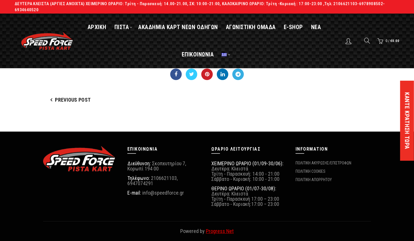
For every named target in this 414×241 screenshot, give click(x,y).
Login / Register (349, 41)
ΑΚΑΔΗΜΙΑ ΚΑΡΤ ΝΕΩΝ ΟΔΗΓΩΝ (182, 27)
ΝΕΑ (320, 27)
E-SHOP (296, 27)
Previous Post (73, 100)
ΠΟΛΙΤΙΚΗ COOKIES (310, 171)
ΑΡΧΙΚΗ (100, 27)
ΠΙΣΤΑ (125, 27)
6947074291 (140, 183)
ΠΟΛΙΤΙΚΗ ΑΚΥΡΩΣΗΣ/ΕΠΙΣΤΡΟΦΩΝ (323, 163)
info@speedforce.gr (163, 193)
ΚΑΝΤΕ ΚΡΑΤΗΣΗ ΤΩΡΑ (407, 120)
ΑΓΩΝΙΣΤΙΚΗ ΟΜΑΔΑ (254, 27)
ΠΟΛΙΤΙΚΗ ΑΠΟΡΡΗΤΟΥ (314, 179)
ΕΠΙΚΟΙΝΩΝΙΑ (201, 54)
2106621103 (164, 178)
